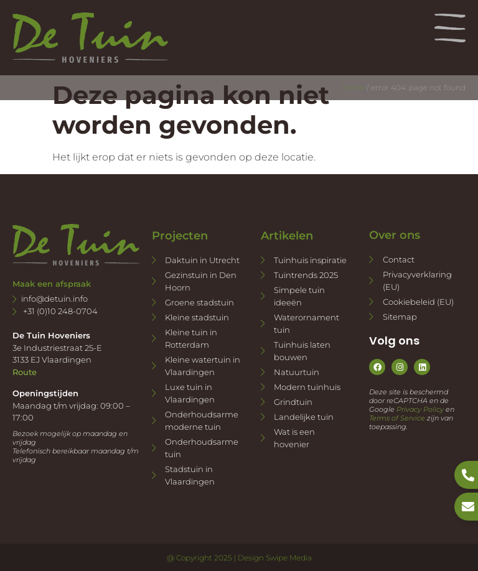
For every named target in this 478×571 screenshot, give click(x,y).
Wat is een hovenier (294, 438)
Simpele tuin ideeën (299, 296)
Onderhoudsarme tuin (201, 448)
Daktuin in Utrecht (202, 260)
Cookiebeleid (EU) (418, 302)
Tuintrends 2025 (306, 275)
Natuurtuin (296, 372)
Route (24, 372)
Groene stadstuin (199, 302)
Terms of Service (397, 418)
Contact (399, 259)
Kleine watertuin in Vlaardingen (202, 366)
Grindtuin (293, 402)
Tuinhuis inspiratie (310, 260)
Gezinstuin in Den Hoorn (201, 281)
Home (354, 87)
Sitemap (400, 317)
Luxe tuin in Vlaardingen (190, 393)
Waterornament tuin (306, 323)
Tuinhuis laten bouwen (302, 351)
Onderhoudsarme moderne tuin (201, 420)
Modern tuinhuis (307, 387)
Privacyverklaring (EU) (417, 280)
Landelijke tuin (304, 417)
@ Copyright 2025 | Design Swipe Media (239, 557)
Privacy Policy (420, 409)
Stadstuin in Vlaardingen (190, 475)
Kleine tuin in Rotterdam (191, 338)
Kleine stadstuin (197, 317)
